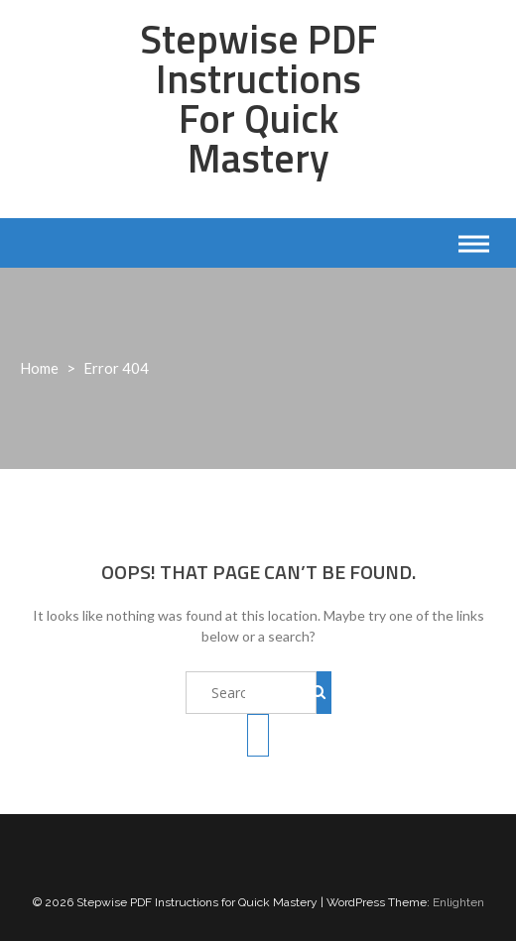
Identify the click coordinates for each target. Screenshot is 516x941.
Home (39, 368)
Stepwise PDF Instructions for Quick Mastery (258, 98)
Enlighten (458, 902)
